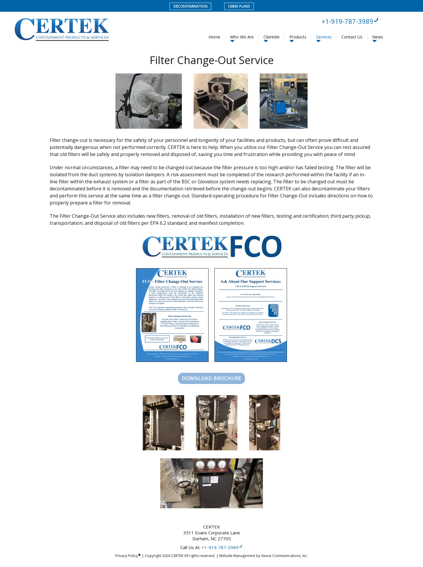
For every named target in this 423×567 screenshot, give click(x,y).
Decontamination (191, 6)
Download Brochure (211, 378)
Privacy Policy (128, 555)
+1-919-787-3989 (350, 21)
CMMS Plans (239, 6)
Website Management (237, 555)
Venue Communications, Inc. (284, 555)
